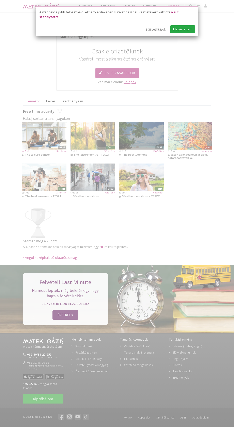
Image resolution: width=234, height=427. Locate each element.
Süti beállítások (156, 29)
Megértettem (182, 29)
